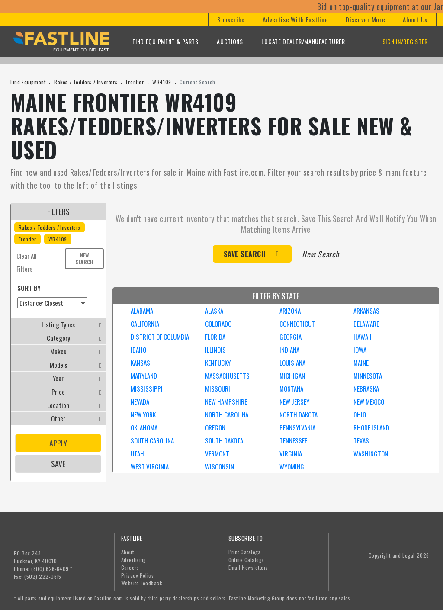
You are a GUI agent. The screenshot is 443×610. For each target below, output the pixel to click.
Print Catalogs (244, 551)
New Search (84, 258)
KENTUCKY (218, 362)
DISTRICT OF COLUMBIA (160, 336)
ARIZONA (290, 310)
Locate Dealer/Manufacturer (303, 41)
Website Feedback (141, 583)
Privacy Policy (137, 575)
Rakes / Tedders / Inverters (85, 82)
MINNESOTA (367, 375)
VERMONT (217, 453)
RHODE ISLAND (371, 427)
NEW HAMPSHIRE (226, 401)
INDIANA (289, 349)
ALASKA (214, 310)
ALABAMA (142, 310)
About (127, 551)
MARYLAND (144, 375)
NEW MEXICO (368, 401)
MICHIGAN (292, 375)
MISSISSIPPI (147, 388)
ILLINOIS (215, 349)
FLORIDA (215, 336)
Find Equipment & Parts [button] (165, 41)
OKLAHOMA (144, 427)
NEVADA (140, 401)
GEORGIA (290, 336)
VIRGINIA (290, 453)
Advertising (133, 559)
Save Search (245, 254)
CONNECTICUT (297, 323)
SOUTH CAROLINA (152, 440)
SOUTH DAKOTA (224, 440)
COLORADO (218, 323)
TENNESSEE (293, 440)
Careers (130, 567)
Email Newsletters (248, 567)
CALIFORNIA (145, 323)
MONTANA (291, 388)
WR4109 (161, 82)
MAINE (361, 362)
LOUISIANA (292, 362)
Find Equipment (27, 82)
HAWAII (362, 336)
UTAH (137, 453)
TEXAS (361, 440)
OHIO (359, 414)
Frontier (135, 82)
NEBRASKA (366, 388)
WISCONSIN (219, 466)
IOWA (359, 349)
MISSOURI (217, 388)
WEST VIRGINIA (150, 466)
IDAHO (138, 349)
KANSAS (140, 362)
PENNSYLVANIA (297, 427)
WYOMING (291, 466)
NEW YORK (143, 414)
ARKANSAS (366, 310)
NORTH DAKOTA (298, 414)
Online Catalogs (246, 559)
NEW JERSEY (294, 401)
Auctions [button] (230, 41)
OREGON (215, 427)
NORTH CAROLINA (226, 414)
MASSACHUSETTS (227, 375)
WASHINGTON (370, 453)
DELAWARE (366, 323)
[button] (231, 19)
